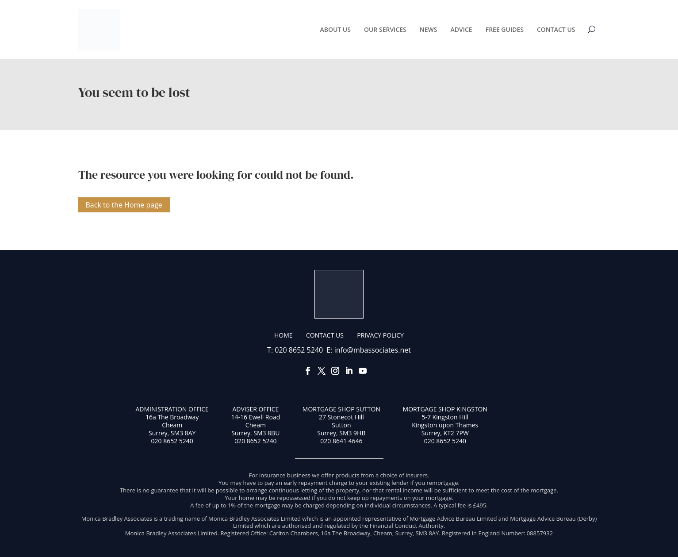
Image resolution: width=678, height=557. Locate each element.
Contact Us (556, 29)
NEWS (428, 29)
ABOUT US (335, 29)
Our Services (385, 29)
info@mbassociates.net (372, 350)
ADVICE (461, 29)
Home (283, 335)
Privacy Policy (380, 335)
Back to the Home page (124, 205)
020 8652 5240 (299, 350)
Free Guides (505, 29)
